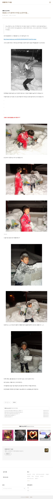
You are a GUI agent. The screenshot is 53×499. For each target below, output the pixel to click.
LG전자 (37, 476)
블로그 (37, 478)
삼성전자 (29, 474)
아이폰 (42, 476)
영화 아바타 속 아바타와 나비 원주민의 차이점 (13, 412)
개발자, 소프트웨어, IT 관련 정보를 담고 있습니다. (14, 451)
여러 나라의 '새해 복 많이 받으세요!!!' (11, 413)
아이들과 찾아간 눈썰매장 (9, 415)
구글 (34, 474)
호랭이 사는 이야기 (8, 408)
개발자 (47, 474)
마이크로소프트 (31, 478)
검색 (24, 488)
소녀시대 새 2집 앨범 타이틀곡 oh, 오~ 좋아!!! (12, 410)
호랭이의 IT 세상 (7, 2)
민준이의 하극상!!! (7, 416)
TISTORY (27, 497)
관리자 (31, 497)
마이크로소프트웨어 (40, 474)
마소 (33, 476)
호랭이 (29, 476)
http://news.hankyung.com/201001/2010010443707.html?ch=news (20, 39)
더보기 (28, 480)
